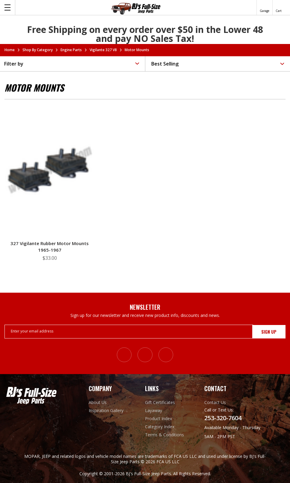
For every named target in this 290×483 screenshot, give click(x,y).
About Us (98, 402)
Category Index (159, 426)
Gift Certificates (160, 402)
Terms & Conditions (164, 435)
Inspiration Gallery (106, 410)
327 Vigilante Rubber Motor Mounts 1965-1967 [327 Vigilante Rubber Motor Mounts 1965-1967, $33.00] (49, 246)
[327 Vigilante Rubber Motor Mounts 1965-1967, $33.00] (49, 169)
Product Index (158, 418)
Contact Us (215, 402)
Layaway (153, 410)
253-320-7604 (222, 418)
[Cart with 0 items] (279, 7)
